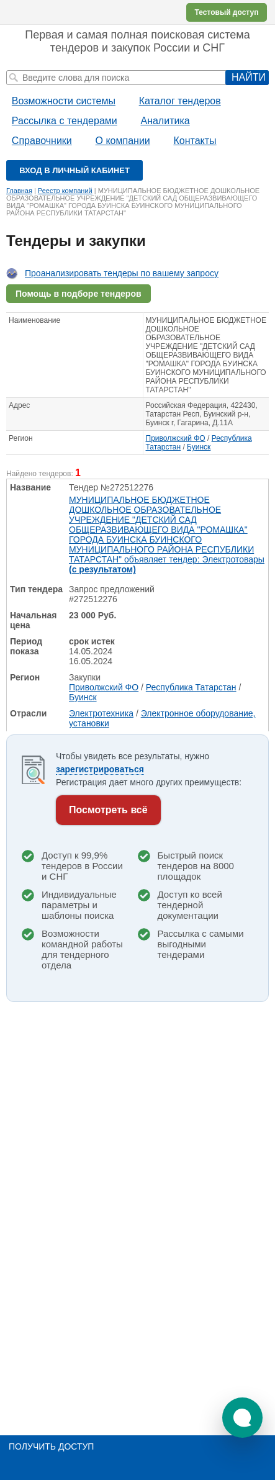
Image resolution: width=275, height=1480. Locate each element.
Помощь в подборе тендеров (79, 294)
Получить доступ (51, 1446)
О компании (123, 140)
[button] (242, 1417)
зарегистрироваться (100, 769)
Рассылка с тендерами (64, 120)
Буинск (198, 447)
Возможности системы (63, 101)
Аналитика (164, 120)
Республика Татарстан (191, 687)
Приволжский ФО (175, 438)
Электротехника (101, 713)
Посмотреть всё (108, 810)
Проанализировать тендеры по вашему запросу (122, 273)
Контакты (194, 140)
